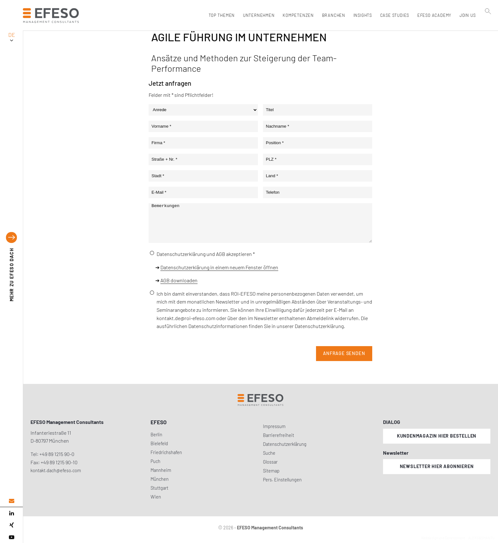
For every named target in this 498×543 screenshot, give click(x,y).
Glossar (270, 462)
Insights (361, 15)
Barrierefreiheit (278, 435)
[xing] (11, 525)
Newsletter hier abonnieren (437, 466)
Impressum (274, 426)
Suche (269, 453)
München (160, 479)
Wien (156, 496)
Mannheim (161, 470)
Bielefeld (159, 443)
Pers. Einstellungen (282, 479)
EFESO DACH (11, 275)
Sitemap (271, 470)
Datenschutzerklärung (284, 444)
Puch (155, 461)
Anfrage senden (344, 353)
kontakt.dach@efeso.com (55, 470)
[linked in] (11, 513)
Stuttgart (159, 488)
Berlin (156, 434)
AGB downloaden (179, 280)
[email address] (11, 501)
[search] (488, 29)
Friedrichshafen (166, 452)
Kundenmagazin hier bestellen (436, 436)
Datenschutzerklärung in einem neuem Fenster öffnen (219, 267)
